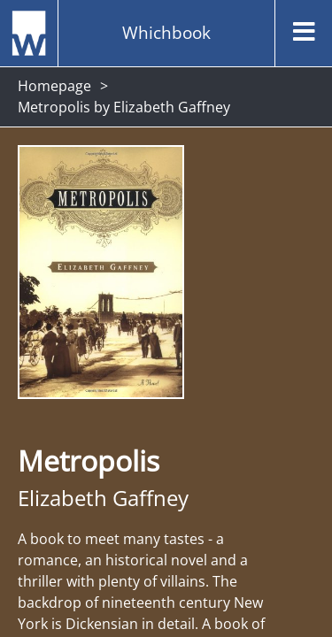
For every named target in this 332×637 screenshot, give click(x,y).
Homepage (54, 86)
